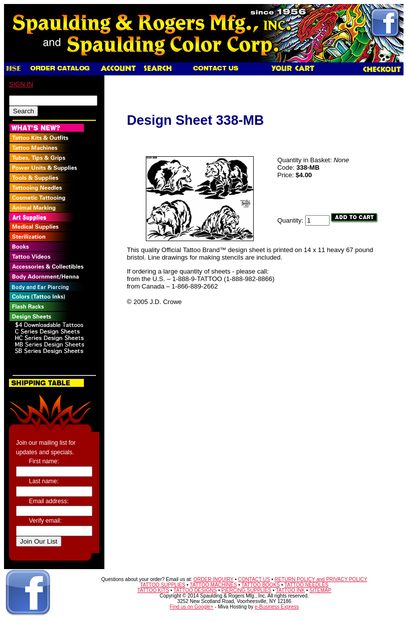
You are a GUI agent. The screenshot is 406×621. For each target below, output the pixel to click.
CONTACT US (254, 579)
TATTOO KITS (153, 590)
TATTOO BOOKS (260, 585)
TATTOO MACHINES (213, 585)
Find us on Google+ (192, 607)
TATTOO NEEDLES (306, 585)
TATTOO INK (290, 590)
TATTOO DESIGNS (195, 590)
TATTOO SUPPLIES (162, 585)
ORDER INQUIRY (213, 579)
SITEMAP (321, 590)
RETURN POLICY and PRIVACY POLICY (321, 579)
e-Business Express (277, 607)
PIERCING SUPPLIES (246, 590)
